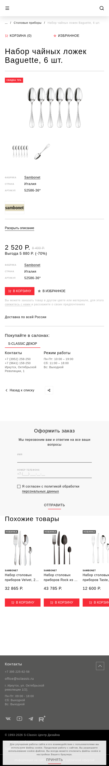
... (6, 22)
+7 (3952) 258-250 (18, 359)
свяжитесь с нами (18, 304)
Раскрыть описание (19, 228)
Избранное (66, 35)
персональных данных (40, 497)
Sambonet (32, 177)
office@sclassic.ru (19, 678)
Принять (54, 760)
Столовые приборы (28, 22)
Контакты (13, 664)
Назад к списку (19, 390)
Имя (19, 461)
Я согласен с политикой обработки (50, 495)
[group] (22, 344)
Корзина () (18, 35)
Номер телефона (28, 476)
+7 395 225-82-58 (17, 671)
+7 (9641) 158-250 (18, 363)
